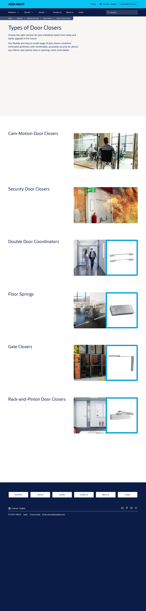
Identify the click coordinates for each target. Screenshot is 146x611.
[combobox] (122, 12)
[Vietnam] (107, 4)
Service (27, 12)
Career (81, 12)
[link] (93, 4)
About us (69, 12)
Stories (41, 12)
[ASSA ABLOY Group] (128, 4)
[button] (18, 12)
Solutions (12, 12)
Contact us (57, 12)
